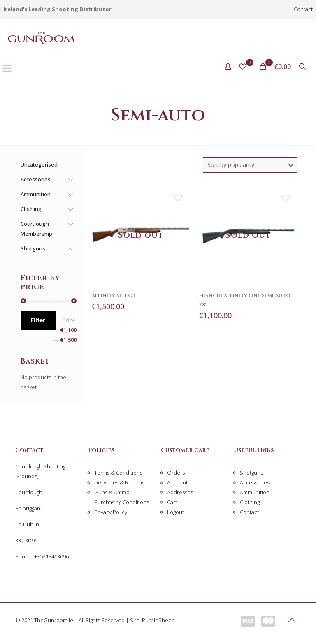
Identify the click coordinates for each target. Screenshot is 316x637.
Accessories (255, 482)
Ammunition (255, 492)
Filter (38, 320)
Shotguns (251, 472)
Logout (175, 512)
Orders (176, 472)
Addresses (180, 492)
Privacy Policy (110, 512)
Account (177, 482)
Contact (303, 9)
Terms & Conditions (118, 472)
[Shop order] (250, 165)
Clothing (250, 502)
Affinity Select (113, 295)
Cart (172, 502)
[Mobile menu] (7, 67)
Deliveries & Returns (119, 482)
